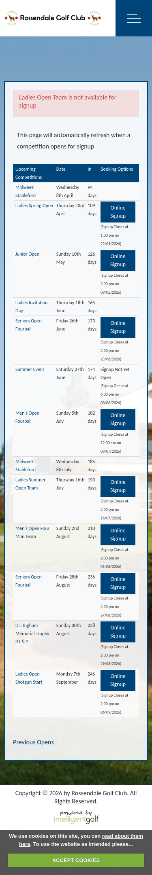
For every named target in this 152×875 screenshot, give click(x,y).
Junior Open (27, 254)
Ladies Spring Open (34, 205)
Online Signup (118, 211)
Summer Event (29, 369)
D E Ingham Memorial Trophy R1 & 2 (32, 633)
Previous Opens (33, 742)
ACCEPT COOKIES (76, 860)
